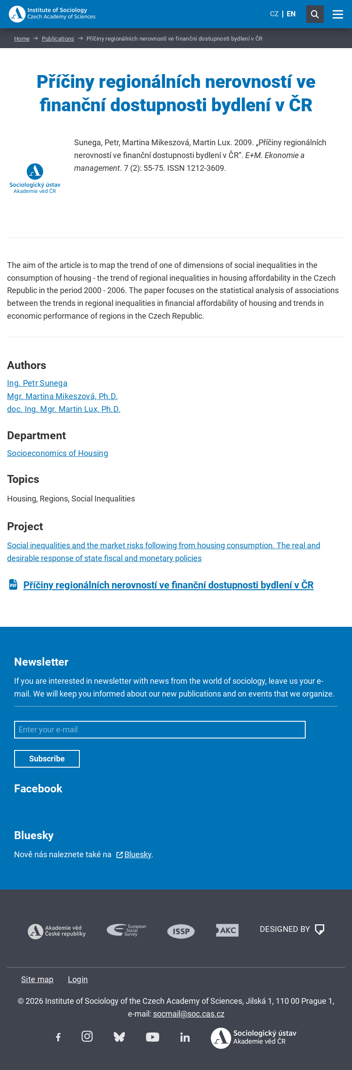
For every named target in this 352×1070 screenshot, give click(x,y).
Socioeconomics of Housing (57, 453)
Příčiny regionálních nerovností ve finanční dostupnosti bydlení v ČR (168, 585)
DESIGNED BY (292, 929)
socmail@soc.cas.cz (189, 1013)
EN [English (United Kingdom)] (291, 14)
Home (22, 38)
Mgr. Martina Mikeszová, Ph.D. (62, 396)
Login (78, 979)
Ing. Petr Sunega (37, 383)
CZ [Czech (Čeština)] (274, 14)
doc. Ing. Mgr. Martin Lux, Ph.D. (63, 409)
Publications (58, 38)
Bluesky (137, 854)
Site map (37, 979)
